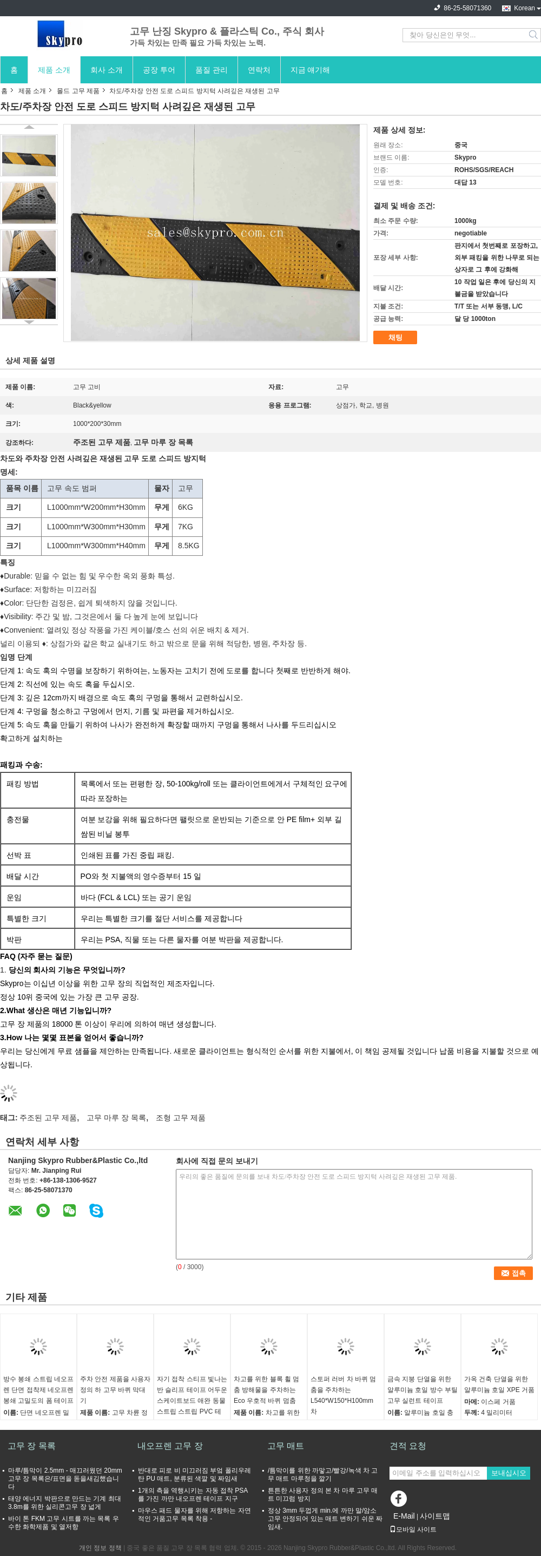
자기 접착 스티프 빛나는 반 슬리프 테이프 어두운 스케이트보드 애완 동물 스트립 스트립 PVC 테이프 (192, 1400)
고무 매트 (285, 1445)
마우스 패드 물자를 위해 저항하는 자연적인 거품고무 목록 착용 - (194, 1514)
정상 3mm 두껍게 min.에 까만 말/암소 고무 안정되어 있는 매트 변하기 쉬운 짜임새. (325, 1519)
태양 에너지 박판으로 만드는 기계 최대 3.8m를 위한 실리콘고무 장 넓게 (64, 1503)
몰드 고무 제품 (78, 91)
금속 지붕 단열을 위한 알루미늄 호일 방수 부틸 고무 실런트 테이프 (422, 1389)
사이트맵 (435, 1516)
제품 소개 (54, 69)
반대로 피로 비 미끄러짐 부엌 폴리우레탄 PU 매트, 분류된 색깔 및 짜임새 (194, 1474)
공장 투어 (159, 69)
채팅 (395, 337)
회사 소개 (106, 69)
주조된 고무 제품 (48, 1117)
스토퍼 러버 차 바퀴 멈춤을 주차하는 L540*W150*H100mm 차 (343, 1395)
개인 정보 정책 (100, 1548)
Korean (524, 8)
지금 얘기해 (311, 69)
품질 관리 (211, 69)
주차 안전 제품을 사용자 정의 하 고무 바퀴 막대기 (115, 1389)
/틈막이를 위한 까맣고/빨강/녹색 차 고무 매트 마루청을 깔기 (323, 1474)
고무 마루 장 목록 (116, 1117)
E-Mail (404, 1516)
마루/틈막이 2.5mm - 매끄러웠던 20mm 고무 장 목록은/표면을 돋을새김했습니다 (65, 1479)
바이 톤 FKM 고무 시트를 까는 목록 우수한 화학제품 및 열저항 (63, 1523)
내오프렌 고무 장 (170, 1445)
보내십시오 (508, 1473)
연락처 (259, 69)
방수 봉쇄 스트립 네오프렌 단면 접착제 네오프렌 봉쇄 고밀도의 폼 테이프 (38, 1389)
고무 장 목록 (32, 1445)
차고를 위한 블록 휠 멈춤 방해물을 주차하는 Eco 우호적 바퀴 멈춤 (266, 1389)
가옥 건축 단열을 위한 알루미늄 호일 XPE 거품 (499, 1384)
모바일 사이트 (413, 1529)
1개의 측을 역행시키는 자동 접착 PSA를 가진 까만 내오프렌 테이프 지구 (193, 1494)
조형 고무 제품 (181, 1117)
